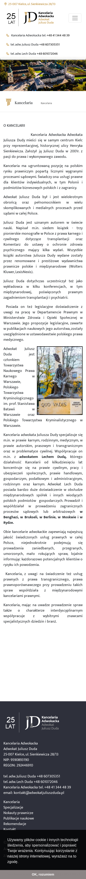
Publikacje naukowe (18, 818)
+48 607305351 (49, 44)
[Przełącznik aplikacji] (75, 18)
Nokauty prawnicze (18, 813)
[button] (20, 862)
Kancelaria (46, 103)
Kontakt (9, 829)
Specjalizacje (13, 807)
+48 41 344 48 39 (58, 35)
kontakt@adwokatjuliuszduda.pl (39, 793)
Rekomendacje (14, 824)
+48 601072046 (47, 53)
